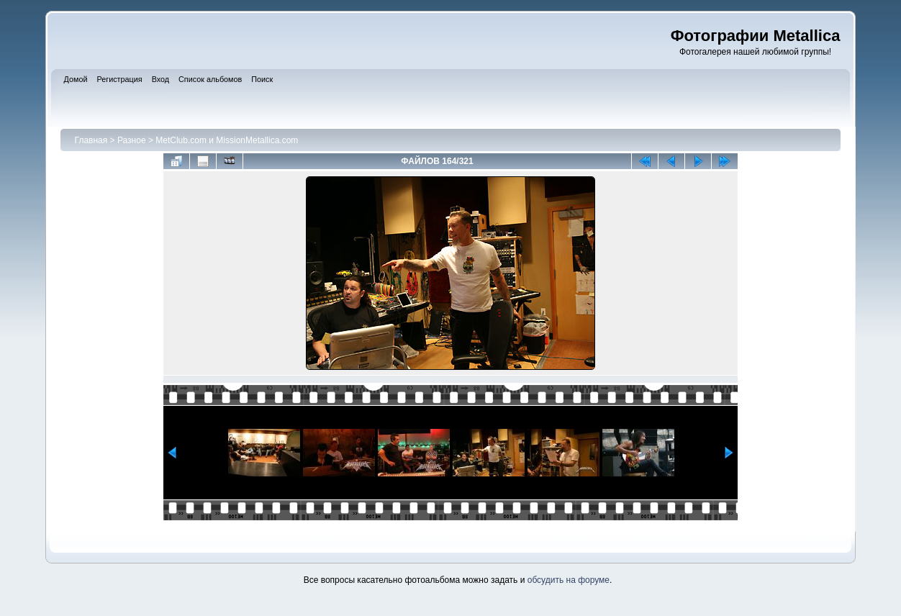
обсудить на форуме (569, 580)
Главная (91, 140)
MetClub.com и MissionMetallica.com (226, 140)
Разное (131, 140)
